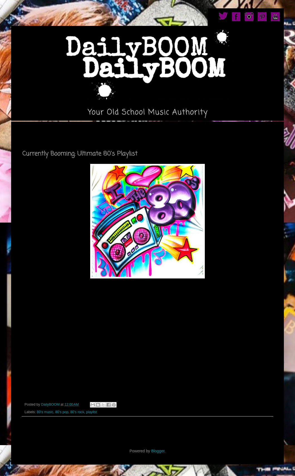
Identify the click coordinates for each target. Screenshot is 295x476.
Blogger (157, 451)
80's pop (61, 412)
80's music (45, 412)
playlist (91, 412)
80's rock (77, 412)
